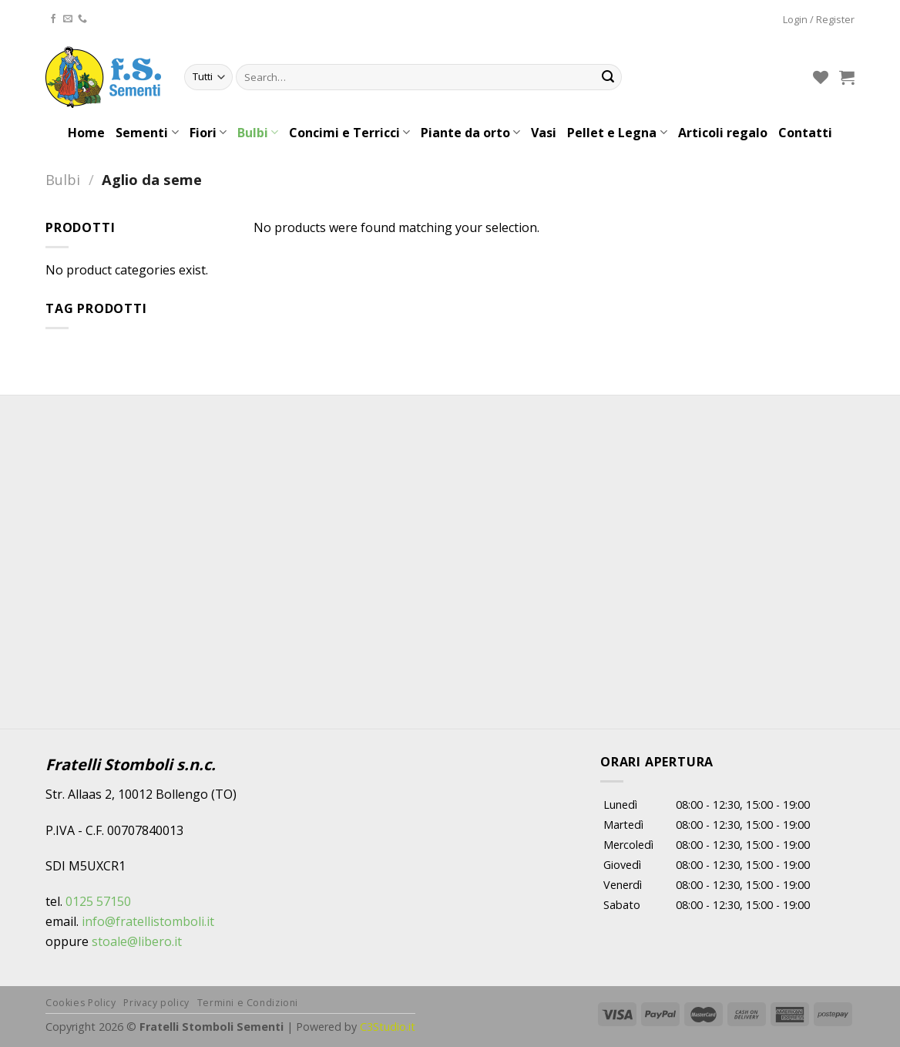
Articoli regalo (722, 132)
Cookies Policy (80, 1002)
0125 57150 (98, 901)
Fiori (208, 132)
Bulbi (257, 132)
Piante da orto (470, 132)
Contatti (805, 132)
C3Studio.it (387, 1026)
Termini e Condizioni (247, 1002)
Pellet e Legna (617, 132)
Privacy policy (156, 1002)
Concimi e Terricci (349, 132)
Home (86, 132)
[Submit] (608, 77)
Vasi (543, 132)
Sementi (147, 132)
